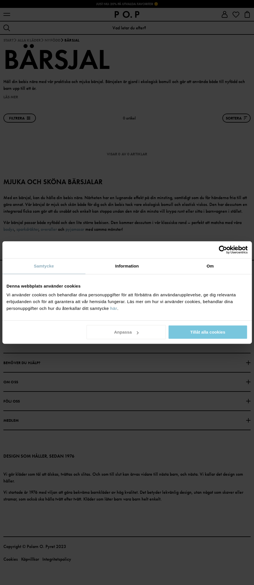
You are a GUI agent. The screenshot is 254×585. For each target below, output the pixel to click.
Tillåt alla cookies (207, 332)
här (113, 308)
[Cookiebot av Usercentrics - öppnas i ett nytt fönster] (223, 249)
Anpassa (126, 332)
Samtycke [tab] (44, 266)
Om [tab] (210, 266)
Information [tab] (127, 266)
